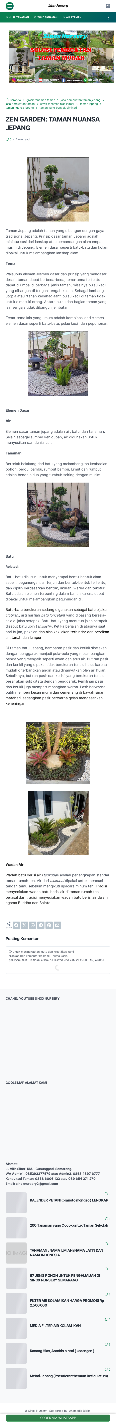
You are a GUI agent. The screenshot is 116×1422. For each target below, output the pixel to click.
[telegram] (40, 925)
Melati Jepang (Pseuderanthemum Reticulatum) (69, 1376)
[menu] (10, 6)
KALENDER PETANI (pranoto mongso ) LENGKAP (69, 1200)
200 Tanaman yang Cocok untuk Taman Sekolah (69, 1225)
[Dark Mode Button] (108, 6)
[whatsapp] (32, 925)
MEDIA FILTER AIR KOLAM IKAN (55, 1325)
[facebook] (16, 925)
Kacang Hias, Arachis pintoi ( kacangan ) (62, 1351)
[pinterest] (49, 925)
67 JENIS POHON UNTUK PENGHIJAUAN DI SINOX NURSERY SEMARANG (65, 1277)
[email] (57, 925)
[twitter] (24, 925)
